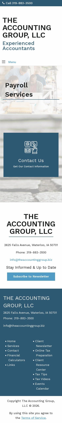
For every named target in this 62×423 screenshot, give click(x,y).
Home (11, 341)
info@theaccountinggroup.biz (31, 259)
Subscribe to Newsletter (31, 276)
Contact (13, 350)
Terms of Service (33, 418)
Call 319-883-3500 (17, 3)
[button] (3, 62)
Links (11, 365)
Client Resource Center (42, 364)
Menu (12, 62)
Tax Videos (42, 379)
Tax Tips (41, 374)
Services (13, 346)
